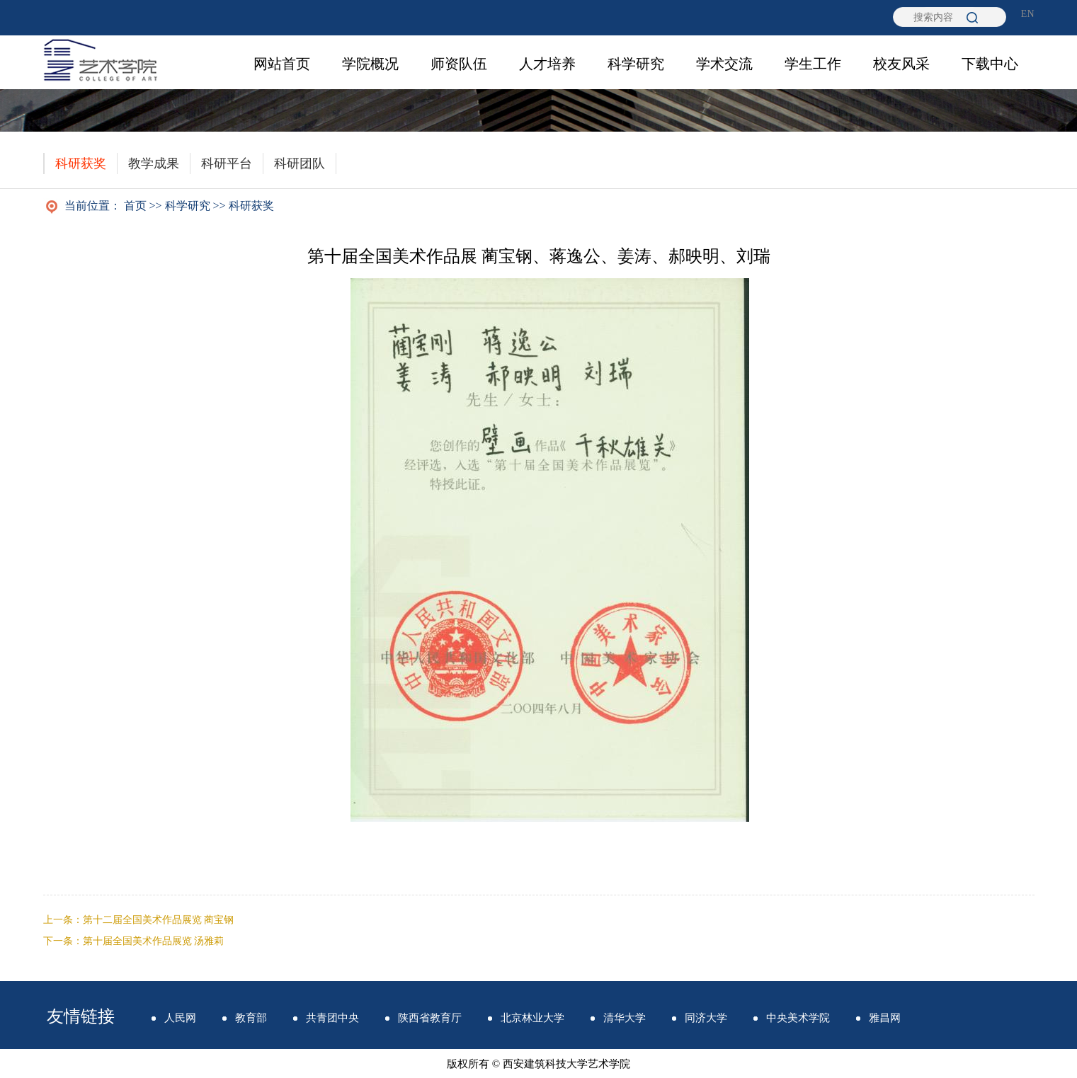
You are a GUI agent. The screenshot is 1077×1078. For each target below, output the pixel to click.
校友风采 (901, 63)
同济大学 (706, 1017)
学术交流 (724, 63)
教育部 (251, 1017)
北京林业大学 (532, 1017)
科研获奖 (80, 163)
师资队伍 (459, 63)
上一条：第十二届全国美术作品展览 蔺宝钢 (138, 919)
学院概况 (370, 63)
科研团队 (299, 163)
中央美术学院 (798, 1017)
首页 (135, 206)
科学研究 (636, 63)
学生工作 (813, 63)
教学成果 (153, 163)
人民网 (180, 1017)
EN (1028, 13)
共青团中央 (332, 1017)
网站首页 (281, 63)
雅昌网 (885, 1017)
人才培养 (547, 63)
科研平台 (226, 163)
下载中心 (990, 63)
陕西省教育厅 (430, 1017)
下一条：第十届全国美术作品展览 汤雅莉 (133, 941)
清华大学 (624, 1017)
